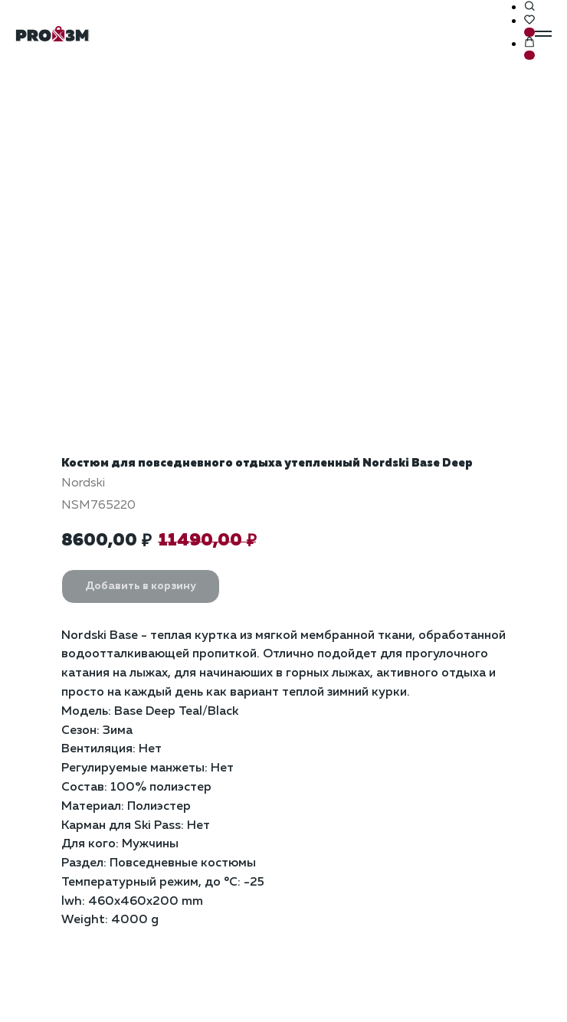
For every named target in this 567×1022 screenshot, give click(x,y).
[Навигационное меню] (543, 34)
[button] (529, 7)
